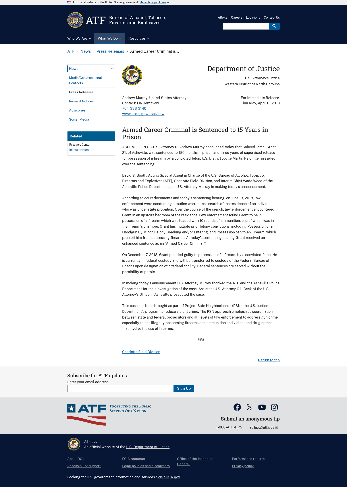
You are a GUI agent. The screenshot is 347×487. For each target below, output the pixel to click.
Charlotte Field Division (141, 352)
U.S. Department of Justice (148, 447)
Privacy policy (243, 466)
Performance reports (248, 459)
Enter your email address (87, 382)
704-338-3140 (134, 108)
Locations (253, 17)
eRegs (222, 17)
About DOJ (75, 459)
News (85, 51)
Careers (236, 17)
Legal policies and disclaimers (146, 466)
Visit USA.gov (169, 477)
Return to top (269, 360)
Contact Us (272, 17)
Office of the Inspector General (195, 461)
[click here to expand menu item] (112, 68)
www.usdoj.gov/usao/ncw (143, 114)
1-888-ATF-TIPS (229, 427)
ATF (71, 51)
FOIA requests (133, 459)
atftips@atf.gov (262, 427)
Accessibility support (84, 466)
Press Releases (110, 51)
